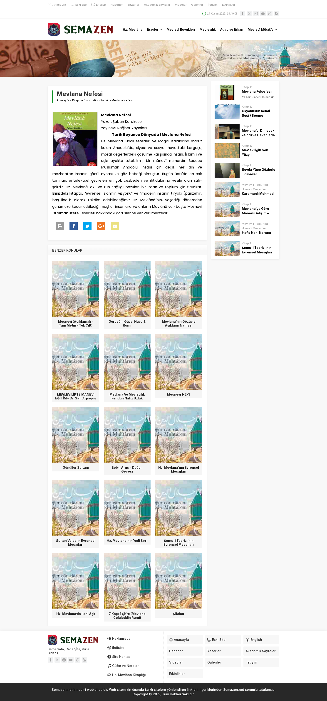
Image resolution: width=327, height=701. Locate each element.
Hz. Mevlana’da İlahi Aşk (75, 614)
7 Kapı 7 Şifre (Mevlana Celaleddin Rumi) (127, 615)
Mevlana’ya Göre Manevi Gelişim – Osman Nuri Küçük (257, 213)
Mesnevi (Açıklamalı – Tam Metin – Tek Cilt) (75, 323)
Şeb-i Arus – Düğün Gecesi (127, 469)
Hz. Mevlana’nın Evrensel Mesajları (178, 469)
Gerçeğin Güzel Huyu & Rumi (127, 323)
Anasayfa (63, 100)
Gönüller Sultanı (76, 467)
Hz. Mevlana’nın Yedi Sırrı (127, 540)
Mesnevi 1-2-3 (178, 394)
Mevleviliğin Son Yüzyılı (255, 152)
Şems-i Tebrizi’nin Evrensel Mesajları (179, 542)
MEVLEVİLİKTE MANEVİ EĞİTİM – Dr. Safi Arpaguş (75, 396)
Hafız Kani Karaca (256, 233)
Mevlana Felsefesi (257, 91)
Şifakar (178, 614)
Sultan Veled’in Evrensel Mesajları (75, 542)
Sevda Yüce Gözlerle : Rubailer (258, 172)
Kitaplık (104, 100)
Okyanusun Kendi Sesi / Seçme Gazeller (256, 115)
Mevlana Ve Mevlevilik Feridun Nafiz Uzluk (127, 396)
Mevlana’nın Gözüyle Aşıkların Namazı (179, 323)
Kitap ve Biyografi (84, 100)
